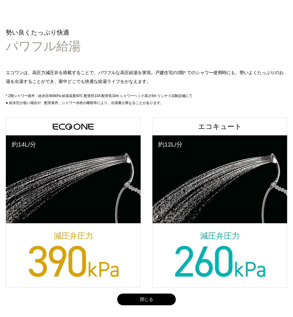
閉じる (146, 299)
